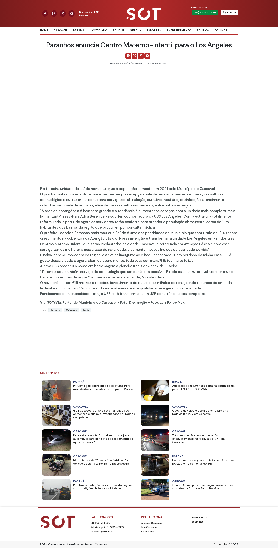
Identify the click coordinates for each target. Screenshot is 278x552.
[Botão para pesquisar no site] (229, 12)
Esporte (153, 30)
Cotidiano (99, 30)
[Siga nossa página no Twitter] (62, 13)
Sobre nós (198, 521)
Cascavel (60, 30)
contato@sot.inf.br (102, 531)
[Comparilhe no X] (134, 56)
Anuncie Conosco (151, 523)
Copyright (220, 544)
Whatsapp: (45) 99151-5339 (107, 527)
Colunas (220, 30)
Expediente (147, 531)
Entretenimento (179, 30)
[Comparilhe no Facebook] (128, 56)
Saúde (86, 309)
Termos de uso (200, 517)
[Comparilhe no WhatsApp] (141, 56)
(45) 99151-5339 (204, 12)
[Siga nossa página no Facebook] (45, 13)
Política (203, 30)
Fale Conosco (149, 527)
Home (44, 30)
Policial (119, 30)
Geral (134, 30)
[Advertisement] (139, 343)
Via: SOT (47, 302)
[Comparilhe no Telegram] (147, 56)
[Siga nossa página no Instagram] (53, 13)
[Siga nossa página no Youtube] (71, 13)
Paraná (78, 30)
